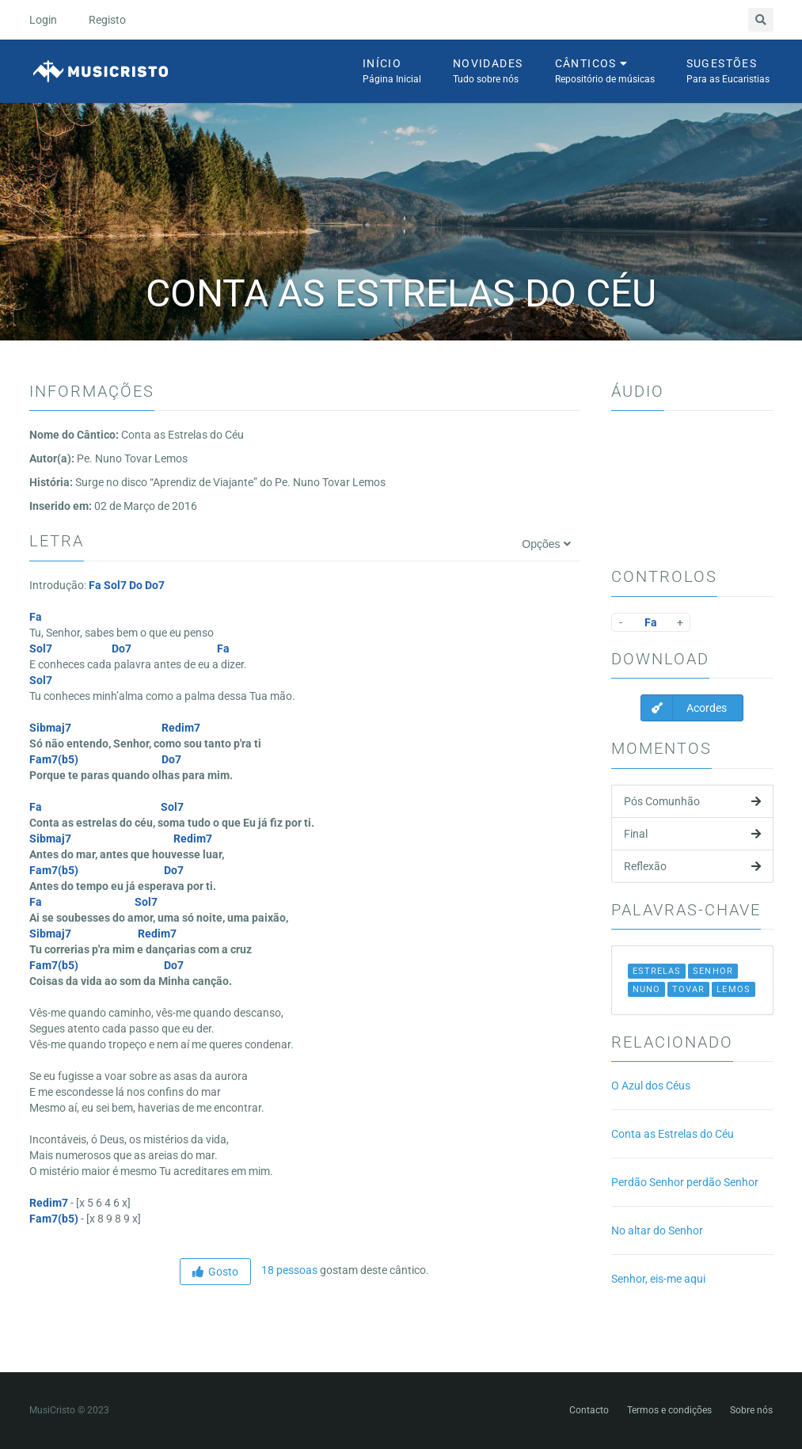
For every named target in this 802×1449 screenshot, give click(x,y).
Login (43, 19)
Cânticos (605, 72)
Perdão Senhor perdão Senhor (684, 1182)
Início (392, 72)
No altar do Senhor (657, 1230)
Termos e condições (669, 1410)
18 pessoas (288, 1270)
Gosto (215, 1271)
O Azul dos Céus (650, 1085)
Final (692, 834)
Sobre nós (751, 1410)
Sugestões (728, 72)
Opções (546, 544)
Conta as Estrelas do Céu (672, 1134)
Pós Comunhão (692, 801)
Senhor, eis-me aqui (658, 1278)
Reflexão (692, 866)
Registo (107, 19)
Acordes (684, 708)
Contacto (589, 1410)
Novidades (488, 72)
